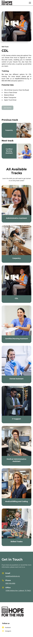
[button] (29, 3)
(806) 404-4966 (11, 583)
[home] (7, 2)
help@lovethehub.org (14, 576)
